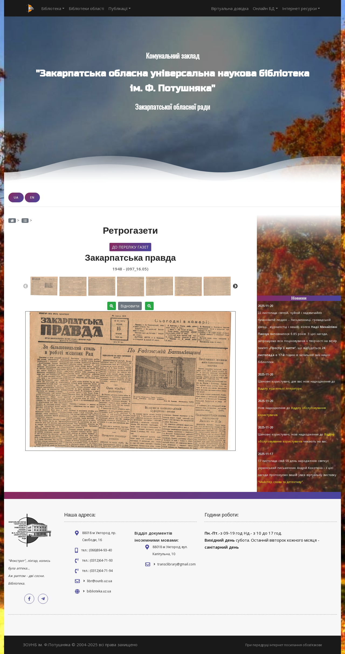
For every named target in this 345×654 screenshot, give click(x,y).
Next (235, 286)
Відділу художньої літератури (280, 388)
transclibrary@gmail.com (176, 564)
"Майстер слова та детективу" (280, 482)
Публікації (119, 8)
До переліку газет (130, 247)
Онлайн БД (265, 8)
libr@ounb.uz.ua (99, 581)
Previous (25, 286)
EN (32, 197)
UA (16, 197)
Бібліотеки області (86, 8)
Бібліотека (52, 8)
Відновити (129, 305)
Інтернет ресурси (301, 8)
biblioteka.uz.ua (99, 591)
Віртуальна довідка (230, 8)
